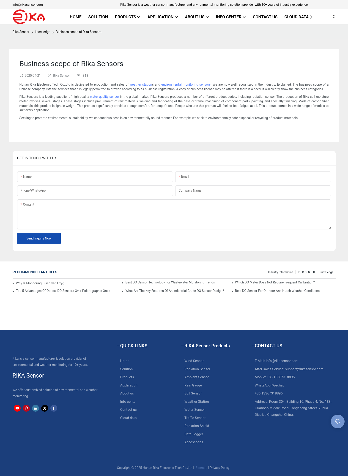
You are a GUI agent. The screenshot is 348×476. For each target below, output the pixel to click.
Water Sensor (194, 410)
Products (127, 377)
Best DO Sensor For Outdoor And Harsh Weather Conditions (277, 291)
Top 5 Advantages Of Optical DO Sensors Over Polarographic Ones (63, 291)
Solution (126, 369)
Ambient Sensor (196, 377)
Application (128, 385)
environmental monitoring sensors (186, 84)
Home (124, 361)
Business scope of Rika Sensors (78, 32)
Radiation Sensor (197, 369)
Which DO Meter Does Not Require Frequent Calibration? (275, 282)
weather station (141, 84)
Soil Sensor (193, 393)
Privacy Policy (219, 468)
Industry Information (280, 272)
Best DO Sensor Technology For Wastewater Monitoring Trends (170, 282)
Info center (128, 402)
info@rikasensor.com (28, 4)
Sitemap (201, 468)
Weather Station (196, 402)
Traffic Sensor (195, 418)
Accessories (193, 442)
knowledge (42, 32)
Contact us (128, 410)
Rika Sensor (21, 32)
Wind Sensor (194, 361)
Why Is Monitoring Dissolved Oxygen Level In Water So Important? (40, 283)
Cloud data (128, 418)
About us (127, 393)
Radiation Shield (196, 426)
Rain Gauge (193, 385)
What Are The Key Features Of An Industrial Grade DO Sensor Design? (175, 291)
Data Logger (193, 434)
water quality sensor (104, 96)
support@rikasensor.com (304, 369)
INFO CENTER (306, 272)
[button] (311, 17)
